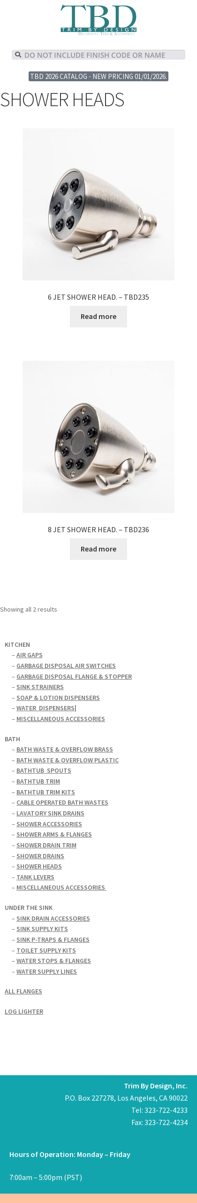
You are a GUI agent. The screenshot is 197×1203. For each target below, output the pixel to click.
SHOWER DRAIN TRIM (46, 845)
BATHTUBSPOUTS (43, 770)
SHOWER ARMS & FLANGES (54, 834)
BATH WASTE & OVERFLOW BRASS (64, 749)
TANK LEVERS (35, 877)
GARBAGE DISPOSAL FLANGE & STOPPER (74, 676)
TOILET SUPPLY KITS (46, 950)
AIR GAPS (29, 655)
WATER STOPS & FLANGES (53, 960)
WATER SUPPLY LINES (46, 971)
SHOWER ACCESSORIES (49, 824)
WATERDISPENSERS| (46, 708)
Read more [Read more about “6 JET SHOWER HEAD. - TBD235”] (98, 316)
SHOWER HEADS (39, 866)
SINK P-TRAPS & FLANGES (53, 939)
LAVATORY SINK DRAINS (50, 813)
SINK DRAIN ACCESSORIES (53, 918)
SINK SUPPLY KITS (42, 928)
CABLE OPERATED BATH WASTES (62, 802)
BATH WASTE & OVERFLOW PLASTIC (67, 760)
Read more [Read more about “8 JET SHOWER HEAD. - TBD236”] (98, 548)
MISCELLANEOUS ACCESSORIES (60, 718)
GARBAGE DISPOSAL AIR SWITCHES (66, 665)
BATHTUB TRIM (38, 781)
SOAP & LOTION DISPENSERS (58, 697)
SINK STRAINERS (40, 687)
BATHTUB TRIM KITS (45, 792)
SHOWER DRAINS (40, 856)
